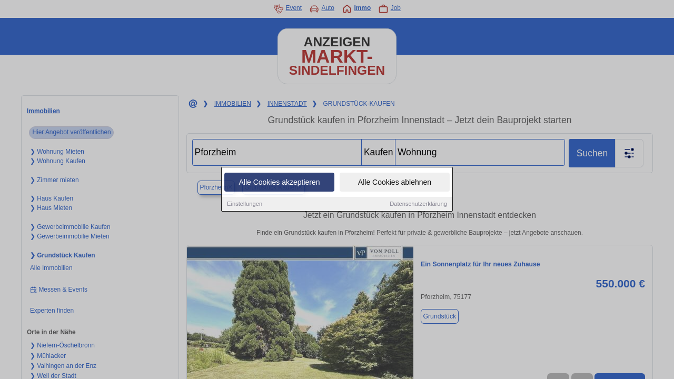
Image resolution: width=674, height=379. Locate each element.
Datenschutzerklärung (418, 204)
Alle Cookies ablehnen (394, 182)
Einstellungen (244, 204)
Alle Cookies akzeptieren (279, 182)
